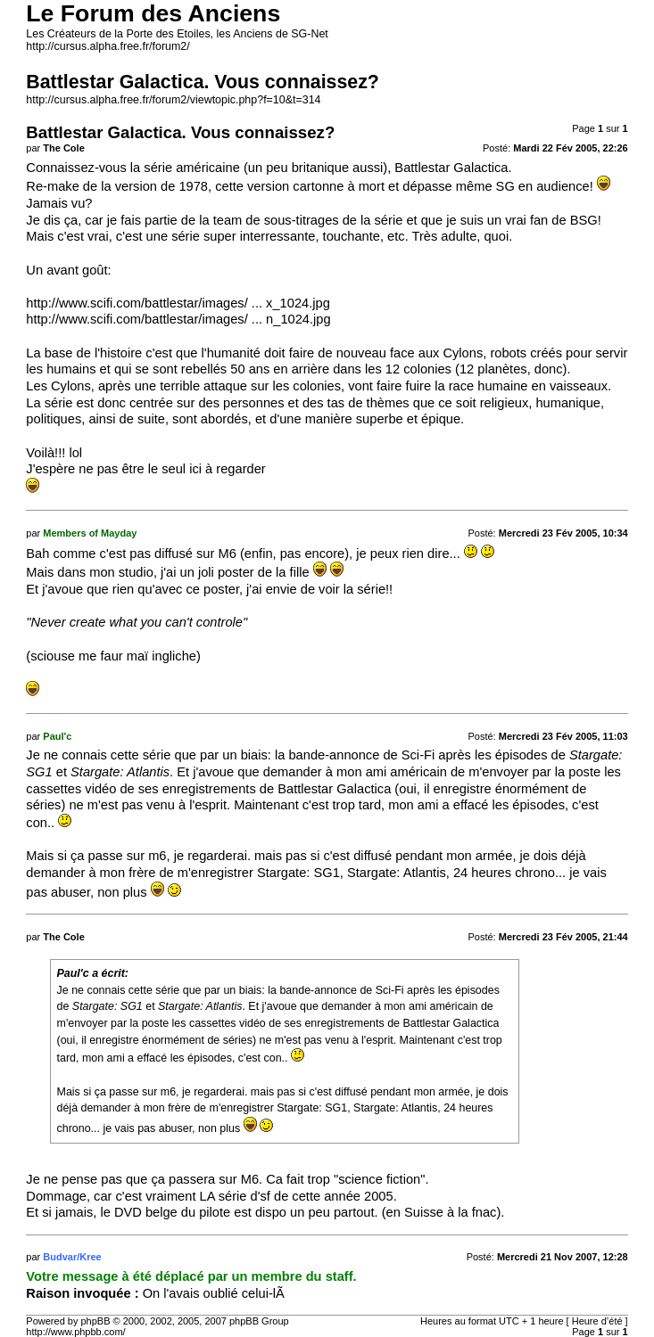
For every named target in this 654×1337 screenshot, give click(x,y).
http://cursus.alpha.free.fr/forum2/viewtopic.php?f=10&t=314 (173, 100)
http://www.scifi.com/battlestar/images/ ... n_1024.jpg (178, 319)
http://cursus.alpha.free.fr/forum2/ (107, 46)
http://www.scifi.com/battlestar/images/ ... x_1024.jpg (178, 303)
